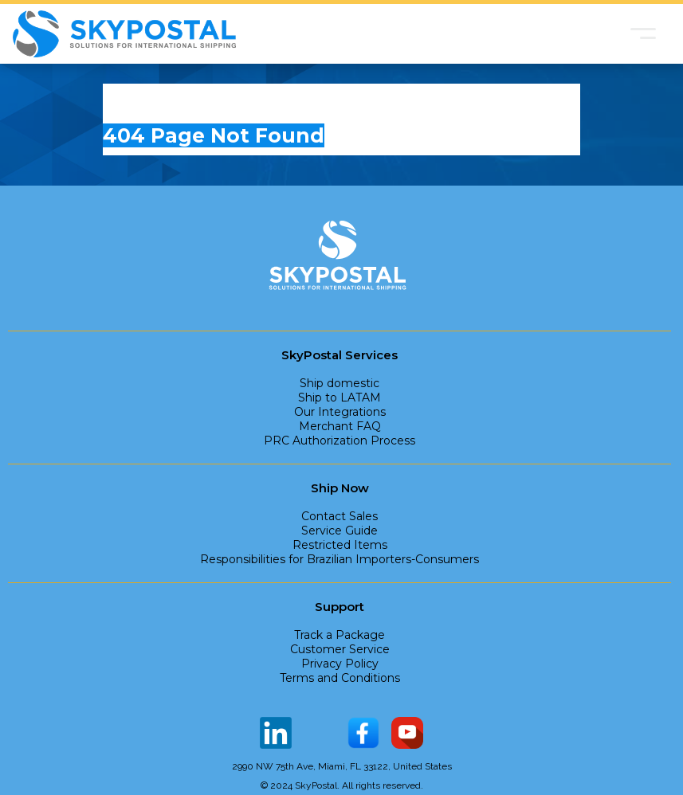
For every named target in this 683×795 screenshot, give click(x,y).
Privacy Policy (340, 663)
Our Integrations (340, 412)
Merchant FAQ (340, 426)
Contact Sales (339, 516)
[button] (643, 33)
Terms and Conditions (340, 678)
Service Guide (339, 530)
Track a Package (339, 635)
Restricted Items (339, 545)
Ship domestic (339, 383)
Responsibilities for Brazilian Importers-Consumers (339, 559)
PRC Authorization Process (339, 440)
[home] (124, 33)
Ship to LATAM (339, 397)
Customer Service (340, 649)
